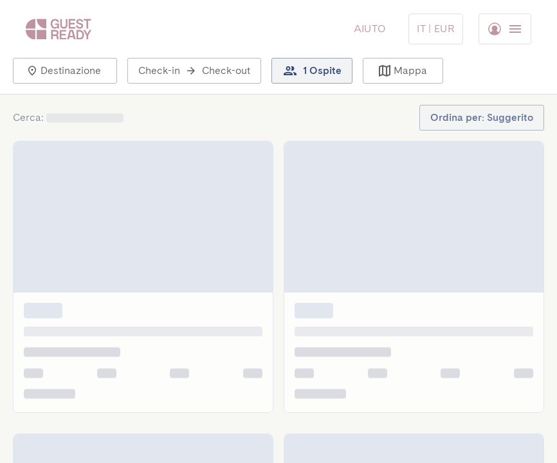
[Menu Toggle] (435, 29)
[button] (65, 71)
